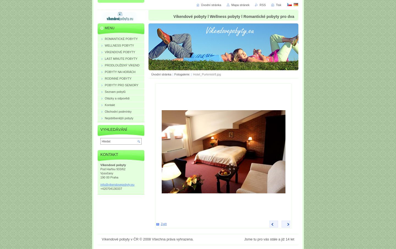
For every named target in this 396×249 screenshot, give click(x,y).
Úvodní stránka (161, 74)
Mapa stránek (240, 5)
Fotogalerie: (182, 74)
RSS (263, 5)
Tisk (278, 5)
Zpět (164, 224)
